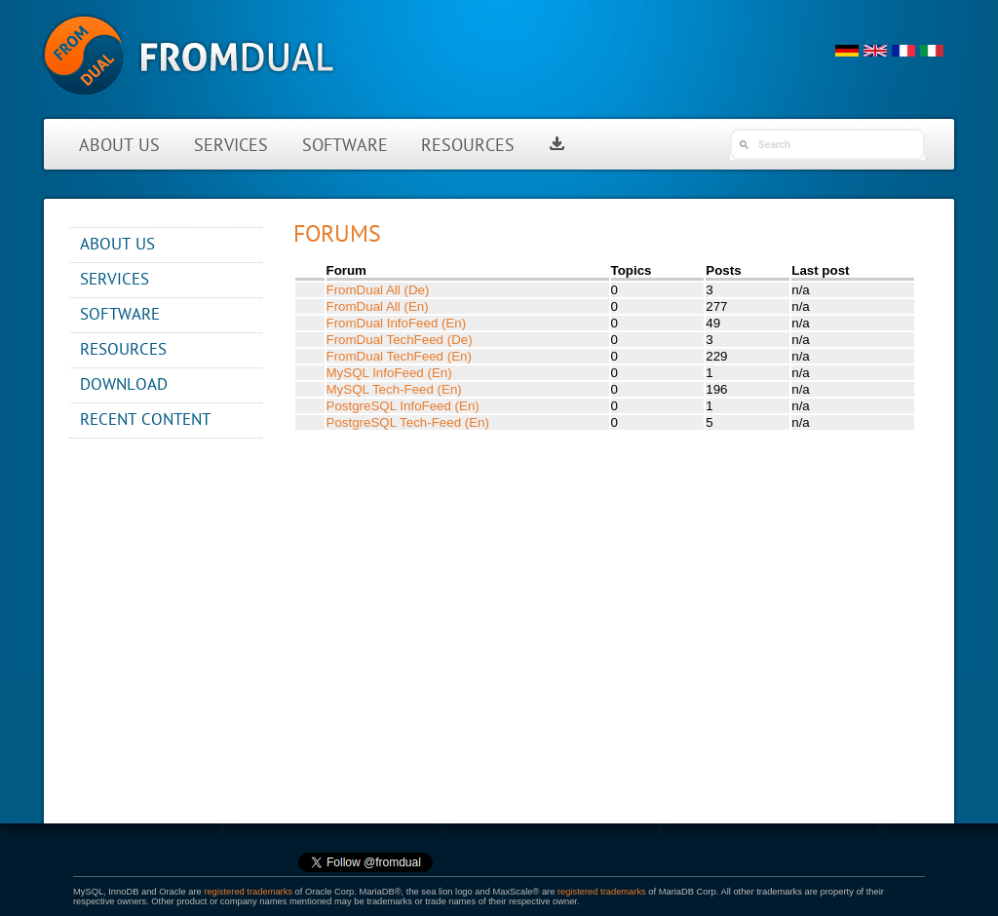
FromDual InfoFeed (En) (396, 323)
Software (345, 146)
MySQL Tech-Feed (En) (394, 389)
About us (119, 146)
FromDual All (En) (377, 306)
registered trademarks (248, 892)
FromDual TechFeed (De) (399, 339)
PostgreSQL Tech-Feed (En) (407, 422)
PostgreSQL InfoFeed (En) (403, 406)
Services (231, 146)
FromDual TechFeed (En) (399, 356)
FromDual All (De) (378, 290)
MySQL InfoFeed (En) (389, 372)
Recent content (145, 420)
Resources (468, 146)
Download (124, 385)
